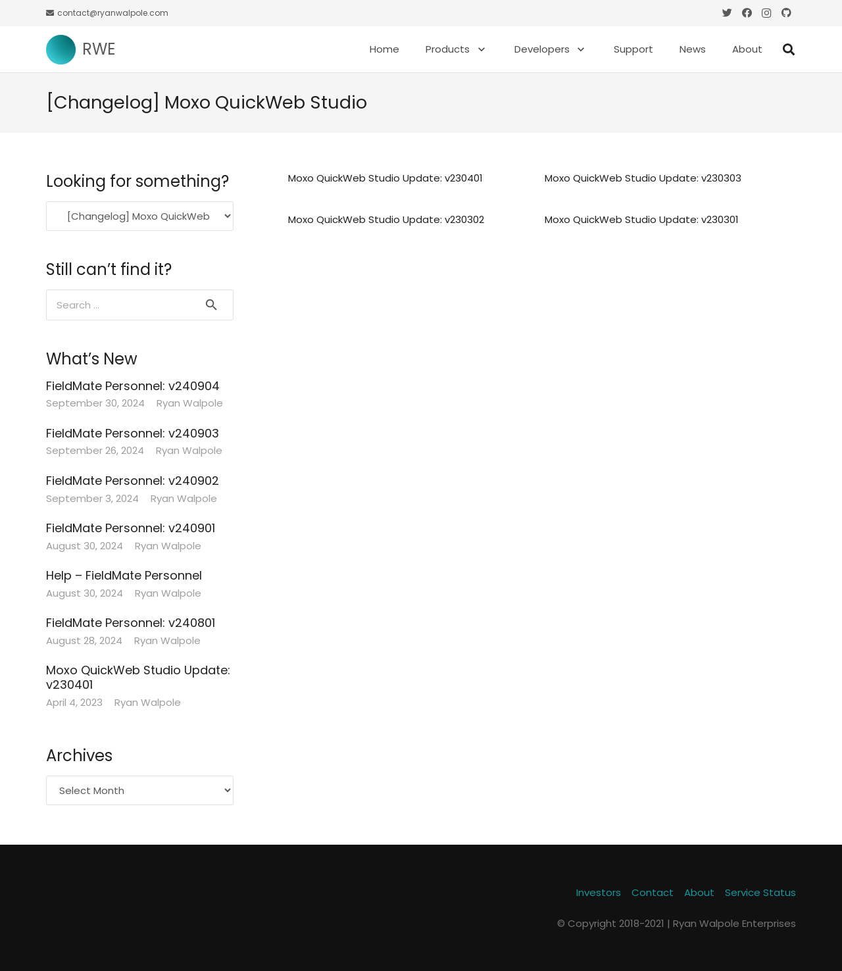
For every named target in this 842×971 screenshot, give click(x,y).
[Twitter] (727, 13)
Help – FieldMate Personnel (124, 575)
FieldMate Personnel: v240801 (130, 622)
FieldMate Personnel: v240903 (132, 433)
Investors (598, 892)
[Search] (789, 49)
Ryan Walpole (190, 403)
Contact (653, 892)
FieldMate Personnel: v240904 (133, 386)
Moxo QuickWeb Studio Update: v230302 (386, 219)
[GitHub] (786, 13)
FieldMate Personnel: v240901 (130, 528)
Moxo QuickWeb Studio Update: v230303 (643, 178)
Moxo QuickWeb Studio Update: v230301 (642, 219)
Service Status (760, 892)
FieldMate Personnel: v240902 (132, 480)
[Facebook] (746, 13)
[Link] (61, 49)
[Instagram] (766, 13)
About (699, 892)
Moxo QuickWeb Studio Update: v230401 (385, 178)
